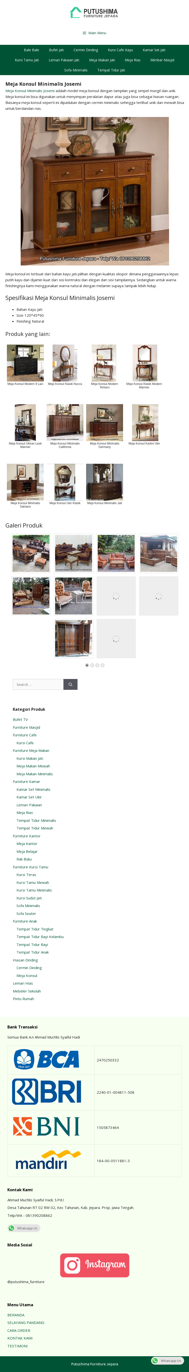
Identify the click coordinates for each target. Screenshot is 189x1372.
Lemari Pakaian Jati (64, 60)
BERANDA (15, 1314)
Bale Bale (31, 50)
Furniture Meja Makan (31, 750)
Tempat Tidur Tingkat (34, 928)
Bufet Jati (56, 50)
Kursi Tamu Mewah (32, 882)
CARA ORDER (18, 1330)
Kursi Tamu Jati (27, 60)
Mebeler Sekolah (27, 991)
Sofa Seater (26, 913)
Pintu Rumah (23, 998)
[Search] (70, 684)
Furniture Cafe (25, 734)
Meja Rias (133, 60)
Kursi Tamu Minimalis (34, 890)
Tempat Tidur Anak (32, 952)
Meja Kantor (26, 843)
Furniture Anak (25, 921)
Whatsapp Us (22, 1228)
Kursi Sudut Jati (29, 897)
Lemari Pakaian (29, 804)
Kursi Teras (26, 874)
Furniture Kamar (26, 781)
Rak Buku (24, 859)
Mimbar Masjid (162, 60)
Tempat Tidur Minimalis (36, 820)
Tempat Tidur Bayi (32, 944)
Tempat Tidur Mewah (34, 828)
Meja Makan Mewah (33, 765)
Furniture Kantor (27, 835)
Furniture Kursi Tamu (30, 866)
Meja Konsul (26, 975)
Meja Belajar (27, 851)
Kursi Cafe (25, 742)
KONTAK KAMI (20, 1338)
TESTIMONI (17, 1345)
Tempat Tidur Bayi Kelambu (40, 936)
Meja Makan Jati (102, 60)
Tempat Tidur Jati (111, 70)
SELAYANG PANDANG (25, 1322)
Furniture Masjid (26, 727)
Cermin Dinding (86, 50)
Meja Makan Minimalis (34, 773)
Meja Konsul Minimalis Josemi (30, 90)
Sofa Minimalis (76, 70)
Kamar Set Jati (154, 50)
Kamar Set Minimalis (33, 789)
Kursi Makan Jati (29, 758)
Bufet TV (20, 719)
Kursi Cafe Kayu (120, 50)
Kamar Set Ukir (29, 796)
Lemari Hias (23, 983)
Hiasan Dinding (25, 960)
